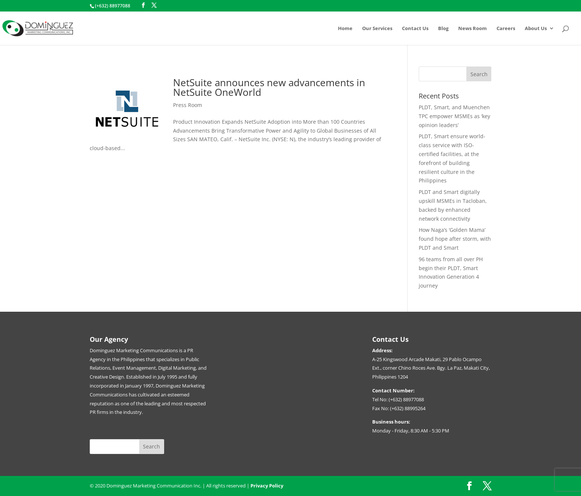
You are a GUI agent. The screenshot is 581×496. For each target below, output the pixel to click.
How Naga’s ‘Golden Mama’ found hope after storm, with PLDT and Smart (455, 238)
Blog (443, 29)
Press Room (187, 104)
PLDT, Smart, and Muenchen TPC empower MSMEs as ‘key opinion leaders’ (454, 116)
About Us (536, 29)
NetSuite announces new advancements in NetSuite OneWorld (269, 87)
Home (345, 29)
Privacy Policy (266, 485)
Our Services (377, 29)
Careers (506, 29)
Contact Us (415, 29)
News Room (472, 29)
